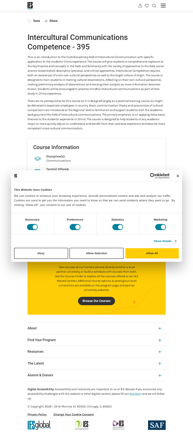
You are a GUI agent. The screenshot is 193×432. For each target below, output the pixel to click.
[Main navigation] (163, 5)
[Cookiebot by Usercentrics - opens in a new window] (152, 176)
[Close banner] (177, 176)
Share (51, 21)
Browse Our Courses (96, 301)
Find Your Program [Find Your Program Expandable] (94, 340)
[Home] (30, 6)
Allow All (152, 253)
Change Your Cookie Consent (74, 414)
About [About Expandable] (94, 328)
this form (135, 393)
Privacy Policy (37, 414)
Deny (41, 253)
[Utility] (140, 5)
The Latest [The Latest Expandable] (94, 363)
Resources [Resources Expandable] (94, 351)
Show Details (163, 241)
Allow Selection (96, 253)
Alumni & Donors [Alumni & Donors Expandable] (94, 375)
